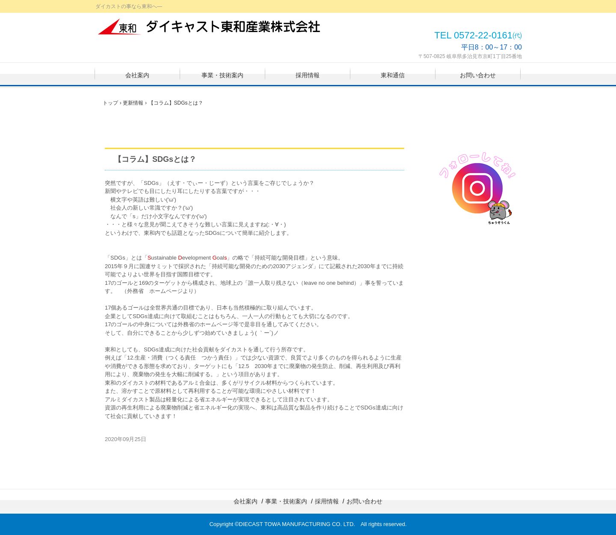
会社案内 (137, 75)
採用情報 (308, 75)
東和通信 (393, 75)
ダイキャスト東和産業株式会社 (210, 26)
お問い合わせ (478, 75)
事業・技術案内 (222, 75)
